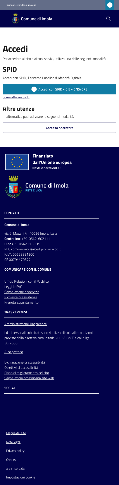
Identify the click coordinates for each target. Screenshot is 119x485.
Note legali (13, 441)
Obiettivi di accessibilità (21, 367)
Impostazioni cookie (20, 477)
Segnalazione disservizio (21, 291)
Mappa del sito (16, 432)
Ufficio (9, 281)
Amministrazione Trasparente (25, 323)
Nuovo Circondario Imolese (21, 5)
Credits (11, 459)
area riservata (15, 468)
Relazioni (21, 281)
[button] (108, 19)
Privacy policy (15, 450)
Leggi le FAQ (13, 286)
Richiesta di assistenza (20, 297)
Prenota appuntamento (21, 302)
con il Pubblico (38, 281)
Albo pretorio (13, 351)
